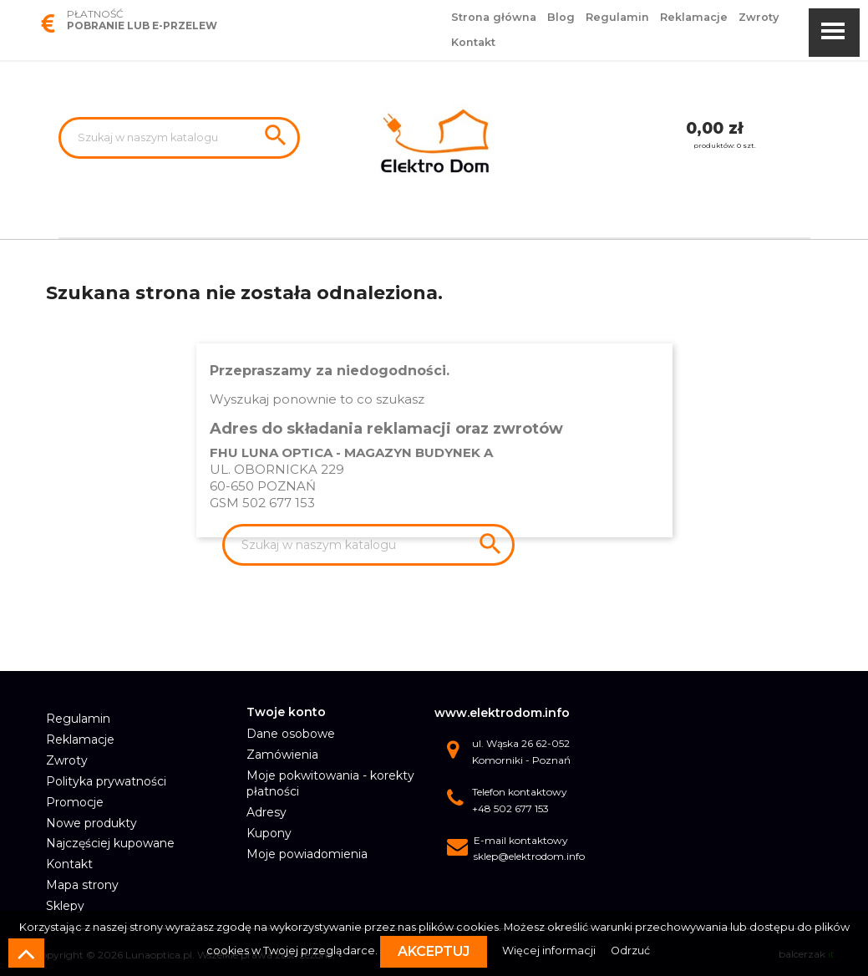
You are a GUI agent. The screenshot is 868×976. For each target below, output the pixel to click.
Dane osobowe (290, 733)
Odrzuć (630, 950)
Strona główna (493, 17)
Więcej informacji (550, 950)
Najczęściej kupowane (110, 843)
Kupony (269, 833)
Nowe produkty (91, 823)
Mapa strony (82, 884)
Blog (561, 17)
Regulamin (617, 17)
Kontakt (473, 42)
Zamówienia (282, 754)
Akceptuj (434, 951)
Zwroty (759, 17)
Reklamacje (694, 17)
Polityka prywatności (106, 781)
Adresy (266, 812)
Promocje (75, 802)
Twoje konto (286, 711)
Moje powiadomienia (307, 854)
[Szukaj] (179, 138)
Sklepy (65, 905)
